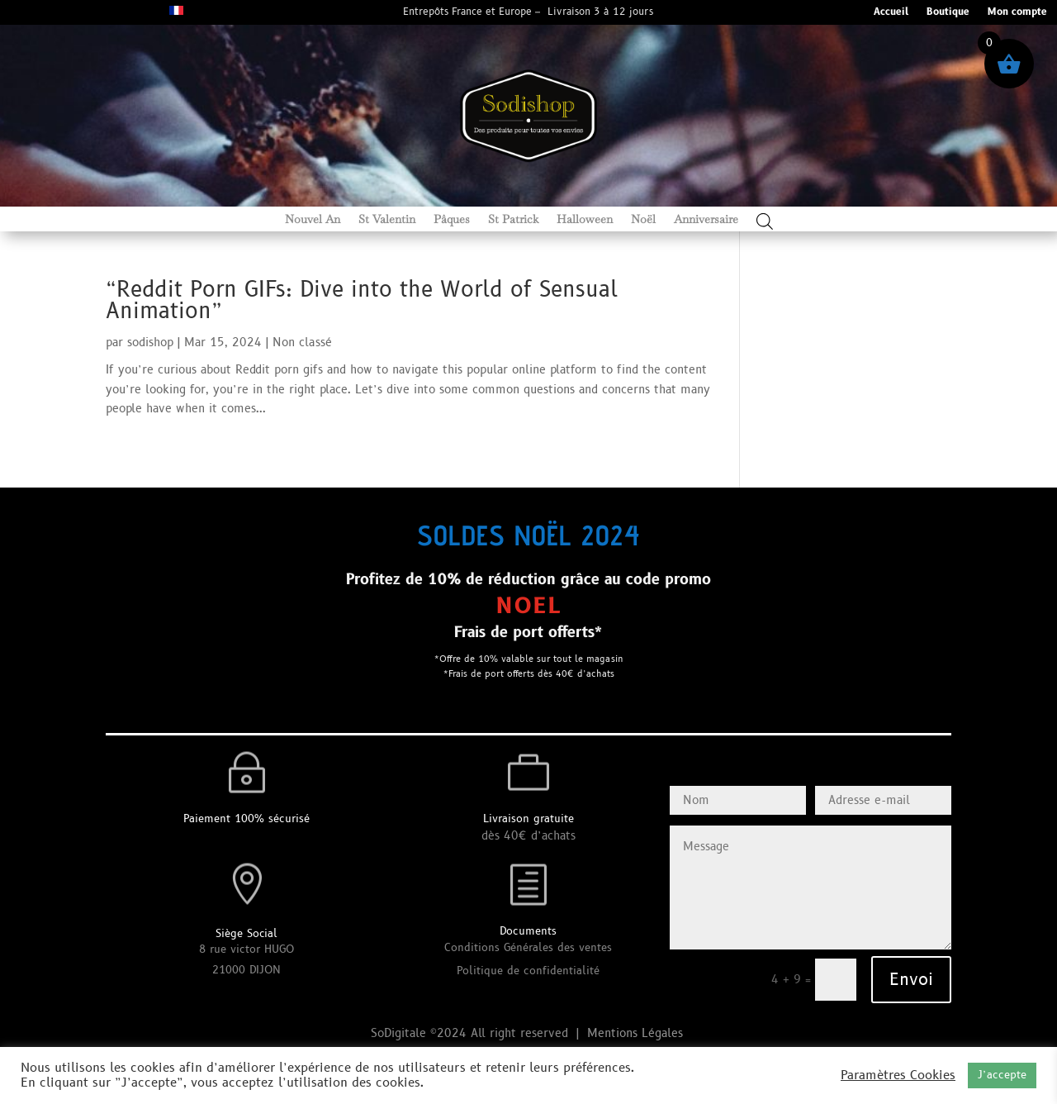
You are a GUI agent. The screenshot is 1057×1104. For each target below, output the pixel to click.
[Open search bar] (764, 221)
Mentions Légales (637, 1033)
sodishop (150, 342)
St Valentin (386, 219)
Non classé (302, 342)
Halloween (585, 219)
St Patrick (513, 219)
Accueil (891, 13)
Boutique (948, 13)
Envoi (911, 980)
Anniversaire (706, 219)
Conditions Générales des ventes (528, 947)
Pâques (452, 219)
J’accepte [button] (1002, 1075)
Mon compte (1017, 13)
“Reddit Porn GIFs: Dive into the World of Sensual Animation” (362, 300)
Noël (643, 219)
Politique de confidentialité (528, 971)
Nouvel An (312, 219)
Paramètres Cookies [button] (898, 1075)
